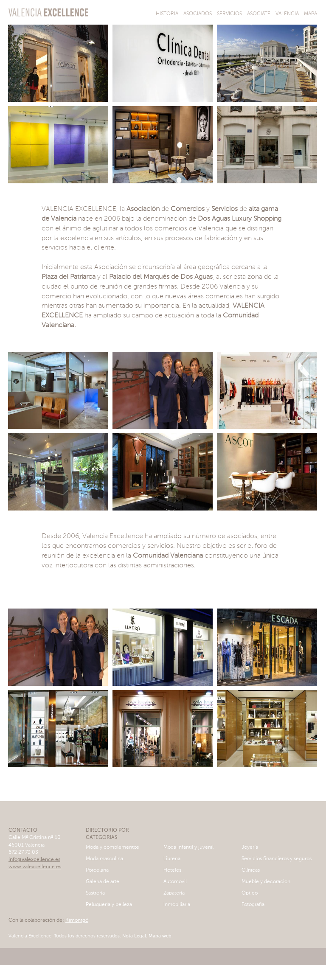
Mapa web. (160, 936)
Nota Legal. (134, 936)
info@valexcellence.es (34, 859)
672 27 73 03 (23, 852)
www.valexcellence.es (34, 867)
